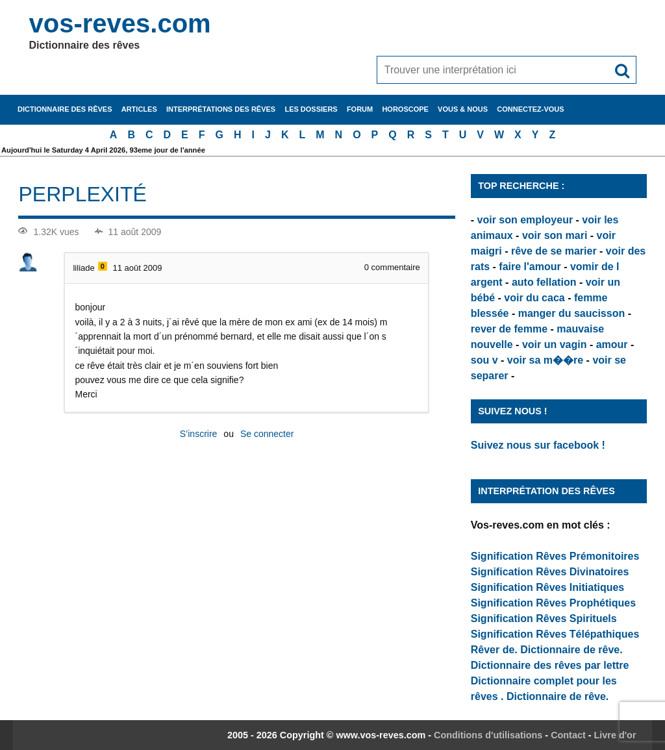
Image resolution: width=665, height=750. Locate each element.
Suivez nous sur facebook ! (538, 445)
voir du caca (534, 297)
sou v (484, 360)
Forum (360, 109)
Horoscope (405, 109)
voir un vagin (554, 344)
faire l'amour (529, 266)
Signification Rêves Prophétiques (553, 602)
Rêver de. (494, 649)
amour (612, 344)
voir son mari (554, 235)
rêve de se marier (554, 250)
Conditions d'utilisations (488, 735)
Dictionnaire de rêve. (571, 649)
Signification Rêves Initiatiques (548, 587)
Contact (568, 735)
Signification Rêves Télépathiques (555, 634)
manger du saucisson (571, 313)
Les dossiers (310, 109)
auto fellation (544, 282)
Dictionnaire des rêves (65, 109)
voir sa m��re (545, 360)
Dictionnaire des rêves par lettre (550, 665)
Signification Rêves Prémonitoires (555, 556)
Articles (139, 109)
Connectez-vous (530, 109)
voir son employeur (525, 219)
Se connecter (267, 434)
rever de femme (509, 328)
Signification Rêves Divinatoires (550, 571)
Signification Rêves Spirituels (544, 618)
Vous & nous (463, 109)
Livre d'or (615, 735)
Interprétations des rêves (220, 109)
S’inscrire (199, 434)
